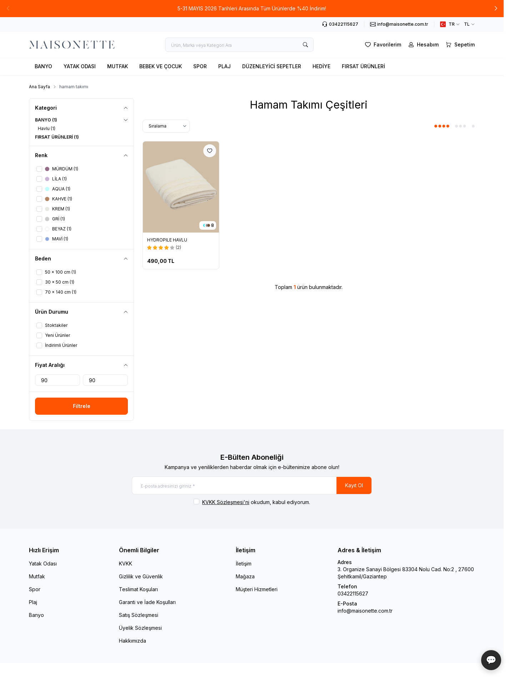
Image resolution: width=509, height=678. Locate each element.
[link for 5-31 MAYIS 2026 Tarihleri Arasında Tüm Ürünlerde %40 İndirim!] (252, 8)
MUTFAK (117, 66)
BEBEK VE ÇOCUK (160, 66)
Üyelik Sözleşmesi (140, 628)
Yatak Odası (43, 563)
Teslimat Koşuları (138, 589)
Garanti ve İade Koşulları (147, 602)
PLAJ (224, 66)
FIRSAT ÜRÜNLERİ (363, 66)
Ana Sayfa (39, 86)
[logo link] (72, 44)
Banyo (36, 615)
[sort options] (166, 126)
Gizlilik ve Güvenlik (141, 576)
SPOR (200, 66)
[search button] (305, 45)
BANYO (43, 66)
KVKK (125, 563)
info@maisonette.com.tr (365, 611)
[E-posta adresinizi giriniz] (251, 485)
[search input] (239, 45)
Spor (34, 589)
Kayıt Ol (354, 485)
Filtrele (81, 406)
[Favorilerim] (382, 44)
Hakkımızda (132, 641)
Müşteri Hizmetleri (257, 589)
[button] (8, 8)
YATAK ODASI (80, 66)
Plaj (33, 602)
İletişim (243, 563)
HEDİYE (321, 66)
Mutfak (37, 576)
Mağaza (245, 576)
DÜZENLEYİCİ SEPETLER (271, 66)
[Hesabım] (423, 44)
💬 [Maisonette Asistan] (491, 660)
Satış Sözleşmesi (138, 615)
